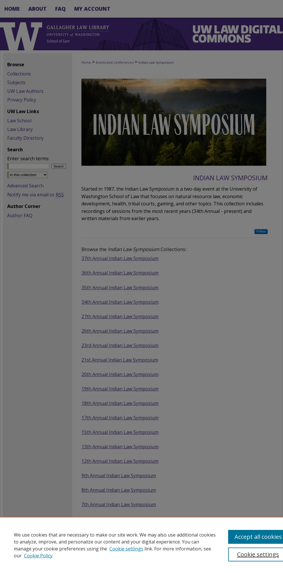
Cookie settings (126, 549)
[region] (141, 545)
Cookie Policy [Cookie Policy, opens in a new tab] (38, 555)
